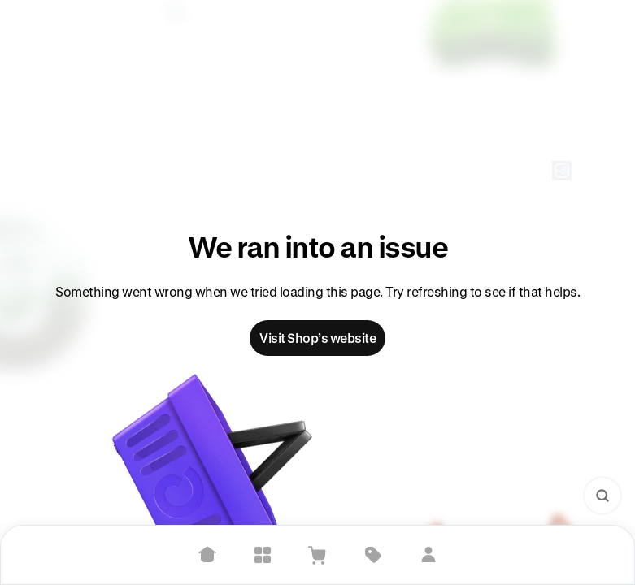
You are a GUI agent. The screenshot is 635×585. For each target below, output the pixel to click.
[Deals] (373, 554)
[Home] (207, 554)
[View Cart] (317, 554)
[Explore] (262, 554)
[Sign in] (428, 554)
